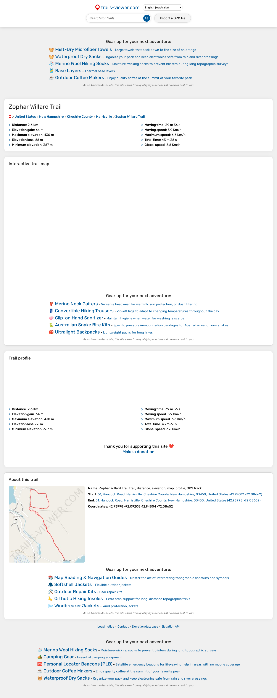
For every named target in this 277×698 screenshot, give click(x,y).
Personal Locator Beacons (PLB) (77, 664)
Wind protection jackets (120, 606)
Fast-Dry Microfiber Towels (83, 49)
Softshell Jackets (73, 584)
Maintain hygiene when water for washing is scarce (145, 318)
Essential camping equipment (99, 657)
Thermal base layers (100, 71)
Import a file (172, 18)
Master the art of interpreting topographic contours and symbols (179, 578)
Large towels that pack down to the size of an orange (155, 50)
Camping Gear (58, 656)
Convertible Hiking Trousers (84, 310)
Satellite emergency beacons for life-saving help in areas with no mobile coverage (178, 664)
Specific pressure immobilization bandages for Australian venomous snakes (170, 325)
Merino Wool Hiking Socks (82, 63)
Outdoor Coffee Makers (79, 77)
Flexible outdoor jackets (113, 585)
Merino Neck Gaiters (76, 303)
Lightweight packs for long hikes (128, 332)
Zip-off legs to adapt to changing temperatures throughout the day (168, 311)
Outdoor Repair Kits (75, 591)
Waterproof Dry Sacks (78, 56)
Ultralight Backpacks (77, 332)
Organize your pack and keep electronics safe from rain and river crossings (162, 57)
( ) (180, 494)
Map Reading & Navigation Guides (90, 577)
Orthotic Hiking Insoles (78, 598)
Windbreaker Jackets (76, 605)
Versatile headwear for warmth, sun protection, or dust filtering (149, 304)
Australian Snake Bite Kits (82, 324)
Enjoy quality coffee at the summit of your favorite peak (149, 78)
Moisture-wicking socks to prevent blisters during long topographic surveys (170, 64)
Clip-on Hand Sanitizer (79, 318)
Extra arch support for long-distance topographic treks (148, 599)
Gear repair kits (110, 592)
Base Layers (68, 70)
